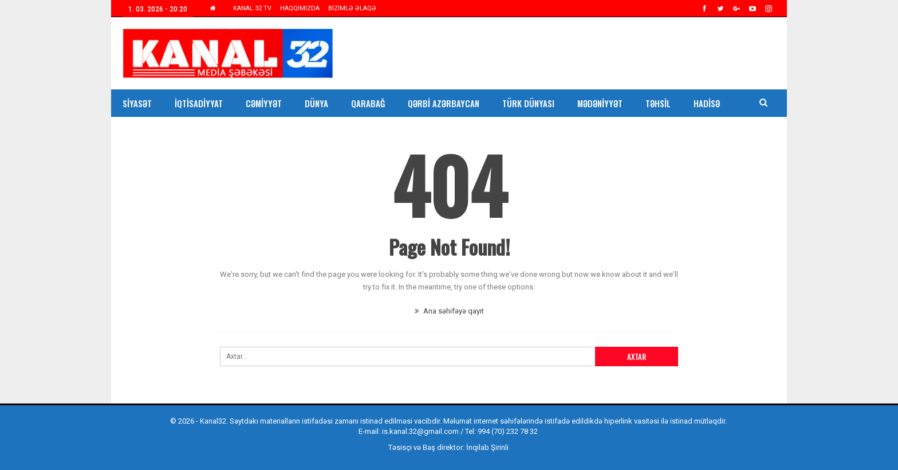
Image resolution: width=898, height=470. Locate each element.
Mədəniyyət (600, 103)
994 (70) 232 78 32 (508, 431)
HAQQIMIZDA (300, 8)
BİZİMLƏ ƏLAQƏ (352, 8)
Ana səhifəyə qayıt (449, 311)
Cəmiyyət (264, 103)
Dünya (316, 103)
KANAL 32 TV (252, 8)
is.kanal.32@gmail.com (420, 431)
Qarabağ (368, 103)
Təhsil (658, 103)
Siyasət (137, 103)
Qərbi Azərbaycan (443, 103)
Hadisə (707, 103)
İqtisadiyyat (199, 103)
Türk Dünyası (528, 103)
